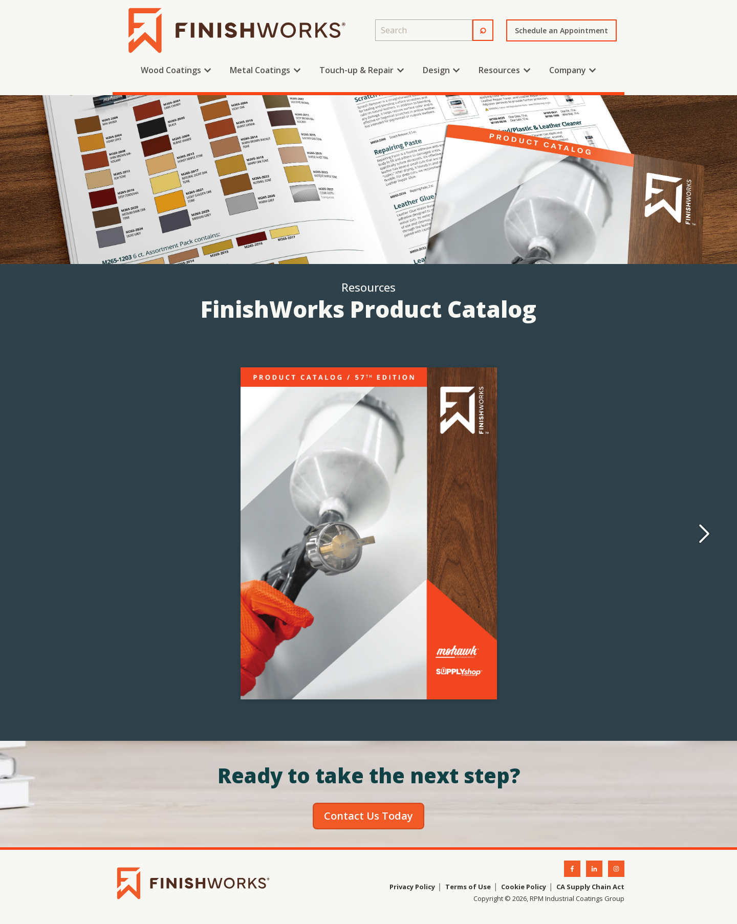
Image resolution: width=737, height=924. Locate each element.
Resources (499, 70)
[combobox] (423, 30)
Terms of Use (467, 886)
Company (567, 70)
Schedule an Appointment (561, 30)
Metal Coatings (260, 70)
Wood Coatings (171, 70)
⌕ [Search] (483, 28)
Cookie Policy (523, 886)
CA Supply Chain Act (590, 886)
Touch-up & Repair (356, 70)
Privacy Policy (412, 886)
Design (436, 70)
